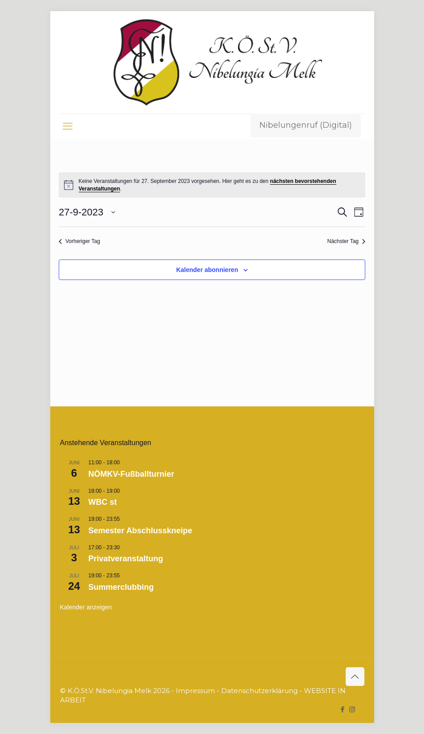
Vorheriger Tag (79, 241)
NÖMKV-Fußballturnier (131, 474)
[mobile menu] (67, 126)
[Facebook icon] (342, 709)
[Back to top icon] (355, 676)
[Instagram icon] (352, 709)
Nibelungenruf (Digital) (305, 125)
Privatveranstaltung (126, 558)
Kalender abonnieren (207, 269)
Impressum (195, 690)
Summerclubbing (121, 587)
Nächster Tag (346, 241)
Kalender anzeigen (86, 607)
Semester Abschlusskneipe (140, 530)
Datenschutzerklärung (259, 690)
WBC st (103, 502)
